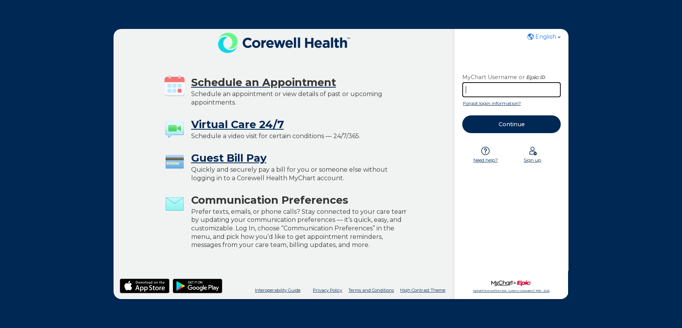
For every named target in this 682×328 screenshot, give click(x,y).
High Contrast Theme (422, 290)
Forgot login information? (492, 103)
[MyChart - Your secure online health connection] (284, 43)
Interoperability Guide (277, 290)
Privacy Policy (327, 290)
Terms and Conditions (371, 290)
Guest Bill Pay (228, 158)
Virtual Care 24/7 (237, 124)
